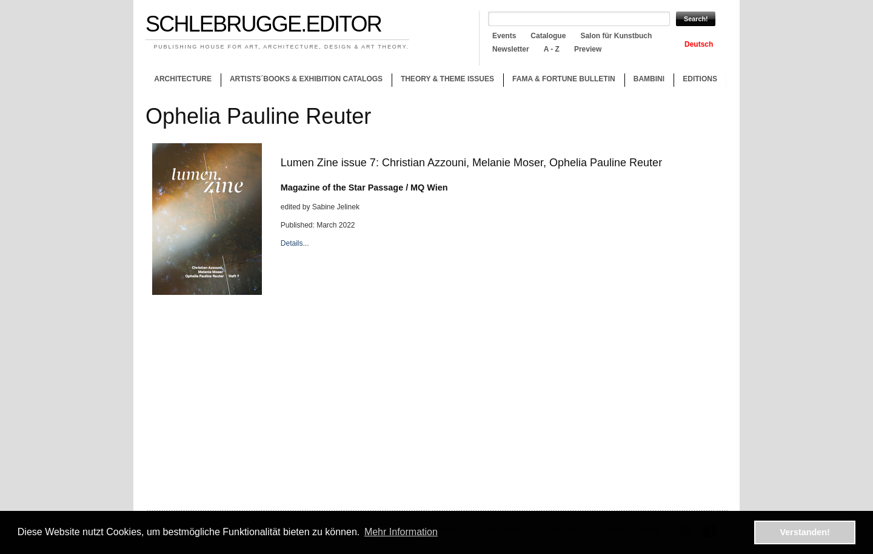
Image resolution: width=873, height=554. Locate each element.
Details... (295, 243)
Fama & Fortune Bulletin (563, 79)
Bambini (649, 79)
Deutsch (698, 44)
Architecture (183, 79)
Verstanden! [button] (805, 532)
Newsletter (510, 49)
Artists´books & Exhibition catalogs (306, 79)
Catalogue (548, 36)
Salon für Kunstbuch (616, 36)
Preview (587, 49)
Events (504, 36)
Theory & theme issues (444, 81)
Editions (700, 79)
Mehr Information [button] (401, 532)
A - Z (552, 49)
